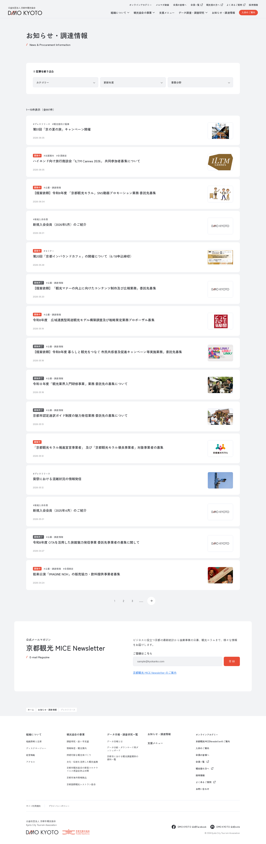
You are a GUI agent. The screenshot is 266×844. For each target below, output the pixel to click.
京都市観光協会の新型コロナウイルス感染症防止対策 (82, 769)
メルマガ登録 (162, 4)
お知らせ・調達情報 (223, 12)
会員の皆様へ (180, 4)
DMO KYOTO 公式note (228, 826)
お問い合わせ (202, 789)
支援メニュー (167, 12)
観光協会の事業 (76, 734)
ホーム (31, 709)
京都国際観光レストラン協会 (81, 784)
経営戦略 (30, 755)
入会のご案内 (248, 12)
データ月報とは (115, 741)
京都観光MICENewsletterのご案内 (213, 741)
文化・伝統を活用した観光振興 (82, 761)
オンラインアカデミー (140, 4)
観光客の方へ (213, 4)
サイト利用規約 (33, 805)
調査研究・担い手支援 (78, 741)
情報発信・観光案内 (77, 748)
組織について (34, 734)
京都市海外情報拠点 (77, 777)
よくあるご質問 (234, 4)
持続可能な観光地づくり (79, 755)
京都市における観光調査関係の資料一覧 (122, 758)
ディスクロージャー (36, 748)
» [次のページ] (151, 601)
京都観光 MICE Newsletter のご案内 (154, 672)
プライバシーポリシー (59, 805)
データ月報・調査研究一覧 (122, 734)
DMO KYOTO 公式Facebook (192, 826)
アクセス (30, 761)
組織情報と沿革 (34, 741)
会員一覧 (195, 4)
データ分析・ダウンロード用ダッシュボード (122, 749)
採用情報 (253, 4)
